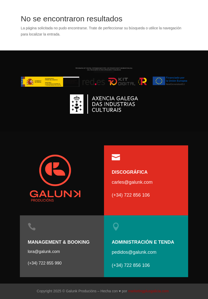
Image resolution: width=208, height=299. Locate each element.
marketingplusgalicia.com (148, 291)
